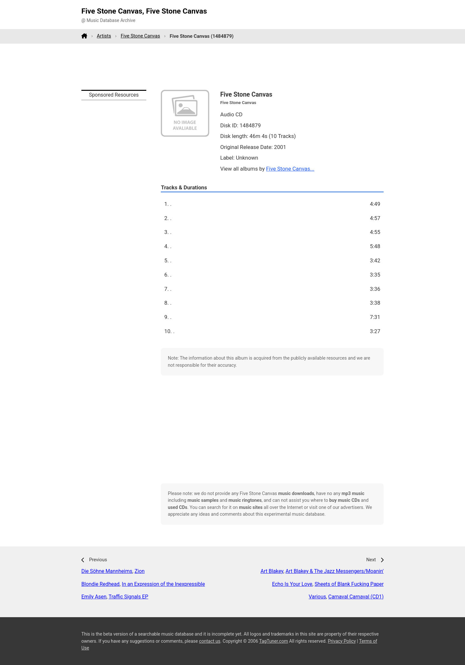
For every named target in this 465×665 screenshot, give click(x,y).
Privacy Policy (342, 641)
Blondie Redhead (100, 584)
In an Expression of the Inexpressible (163, 584)
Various (317, 597)
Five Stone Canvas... (290, 168)
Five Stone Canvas (140, 36)
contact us (209, 641)
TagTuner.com (273, 641)
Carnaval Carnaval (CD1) (356, 597)
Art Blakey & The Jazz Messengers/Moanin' (334, 571)
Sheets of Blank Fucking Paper (349, 584)
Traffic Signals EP (128, 597)
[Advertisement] (233, 66)
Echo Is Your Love (292, 584)
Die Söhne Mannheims (106, 571)
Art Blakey (272, 571)
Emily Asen (94, 597)
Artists (104, 36)
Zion (140, 571)
